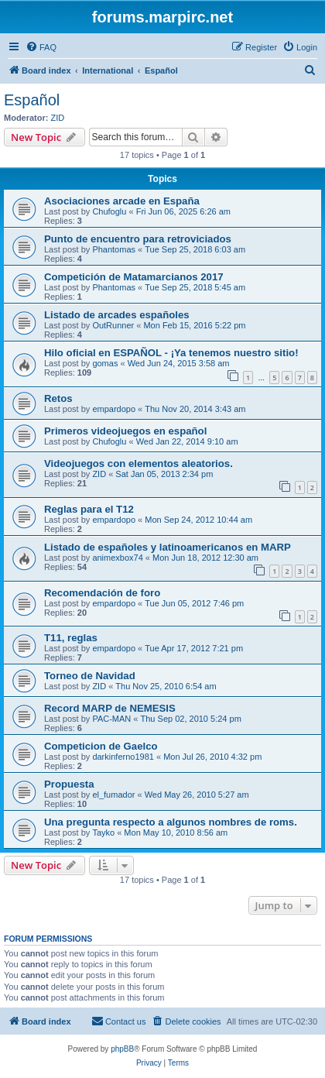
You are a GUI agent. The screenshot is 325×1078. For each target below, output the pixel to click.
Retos (58, 398)
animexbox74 (117, 557)
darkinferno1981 (123, 756)
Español (32, 99)
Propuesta (69, 784)
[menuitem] (41, 47)
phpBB (122, 1049)
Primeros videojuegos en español (125, 431)
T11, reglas (71, 638)
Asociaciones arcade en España (122, 201)
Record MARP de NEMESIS (110, 708)
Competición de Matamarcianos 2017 (134, 277)
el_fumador (113, 794)
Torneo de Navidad (89, 675)
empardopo (113, 409)
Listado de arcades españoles (117, 315)
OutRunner (113, 325)
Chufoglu (109, 211)
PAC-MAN (111, 718)
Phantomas (113, 249)
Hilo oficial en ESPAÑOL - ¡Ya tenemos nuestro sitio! (171, 353)
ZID (58, 117)
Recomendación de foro (102, 593)
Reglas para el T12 (89, 509)
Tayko (103, 832)
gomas (105, 363)
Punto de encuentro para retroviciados (137, 239)
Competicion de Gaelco (101, 746)
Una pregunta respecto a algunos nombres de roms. (170, 822)
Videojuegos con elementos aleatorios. (138, 463)
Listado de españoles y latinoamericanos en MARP (167, 547)
